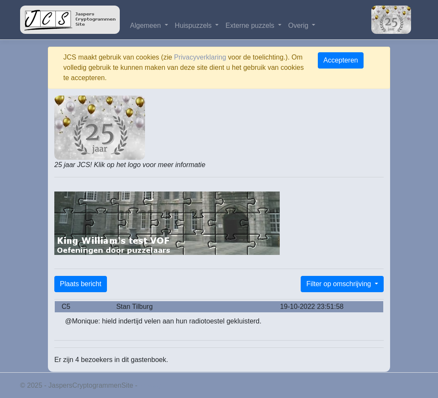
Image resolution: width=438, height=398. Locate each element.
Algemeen (146, 25)
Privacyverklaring (200, 57)
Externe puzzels (250, 25)
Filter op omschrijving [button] (339, 283)
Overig (299, 25)
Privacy (150, 385)
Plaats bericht (80, 283)
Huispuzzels (194, 25)
